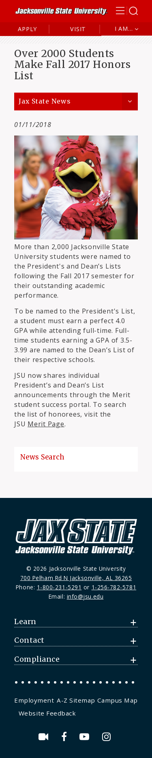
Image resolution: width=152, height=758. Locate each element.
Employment (34, 700)
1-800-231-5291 (59, 587)
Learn (25, 621)
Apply (27, 29)
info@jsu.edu (85, 596)
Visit (78, 29)
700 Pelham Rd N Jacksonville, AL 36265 (76, 578)
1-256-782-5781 (114, 587)
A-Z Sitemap (76, 700)
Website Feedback (47, 713)
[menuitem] (35, 700)
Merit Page (46, 423)
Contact (29, 640)
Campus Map (117, 700)
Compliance (37, 659)
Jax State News (45, 101)
